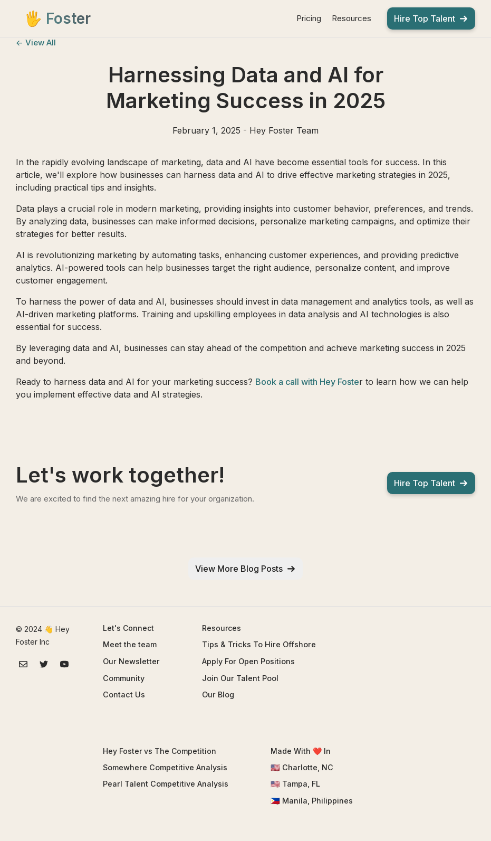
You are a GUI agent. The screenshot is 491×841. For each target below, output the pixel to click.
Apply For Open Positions (248, 661)
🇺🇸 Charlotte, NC (302, 767)
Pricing (308, 18)
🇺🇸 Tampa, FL (295, 783)
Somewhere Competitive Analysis (165, 767)
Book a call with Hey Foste (307, 381)
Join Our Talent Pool (240, 678)
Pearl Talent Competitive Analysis (165, 783)
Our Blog (218, 694)
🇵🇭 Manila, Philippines (312, 800)
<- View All (36, 42)
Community (124, 678)
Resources (351, 18)
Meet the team (130, 644)
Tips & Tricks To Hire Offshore (259, 644)
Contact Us (124, 694)
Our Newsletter (131, 661)
